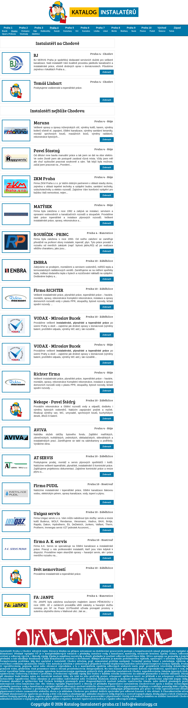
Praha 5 (69, 27)
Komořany (67, 31)
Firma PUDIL (46, 485)
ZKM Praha (44, 178)
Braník (4, 31)
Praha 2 (23, 27)
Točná (171, 31)
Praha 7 (100, 27)
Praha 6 (85, 27)
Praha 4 (54, 27)
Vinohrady (24, 34)
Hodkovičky (45, 31)
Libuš (105, 31)
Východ (162, 27)
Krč (77, 31)
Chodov (14, 31)
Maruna (41, 123)
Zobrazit (106, 72)
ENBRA (40, 262)
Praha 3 (39, 27)
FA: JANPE (43, 597)
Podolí (152, 31)
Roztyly (12, 696)
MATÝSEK (43, 206)
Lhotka (96, 31)
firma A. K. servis (50, 541)
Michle (114, 31)
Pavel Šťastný (47, 150)
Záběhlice (36, 34)
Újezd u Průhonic (9, 34)
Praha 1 (8, 27)
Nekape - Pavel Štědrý (54, 402)
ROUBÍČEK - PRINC (51, 234)
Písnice (143, 31)
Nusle (133, 31)
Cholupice (25, 31)
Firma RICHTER (48, 290)
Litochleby (166, 666)
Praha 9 (131, 27)
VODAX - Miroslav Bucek (57, 318)
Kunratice (86, 31)
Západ (177, 27)
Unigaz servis (47, 513)
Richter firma (47, 374)
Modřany (124, 31)
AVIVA (40, 430)
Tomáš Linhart (48, 83)
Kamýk (57, 31)
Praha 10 (146, 27)
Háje (35, 31)
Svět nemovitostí (50, 569)
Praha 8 (115, 27)
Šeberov (162, 31)
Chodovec (78, 691)
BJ (36, 55)
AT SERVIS (43, 457)
